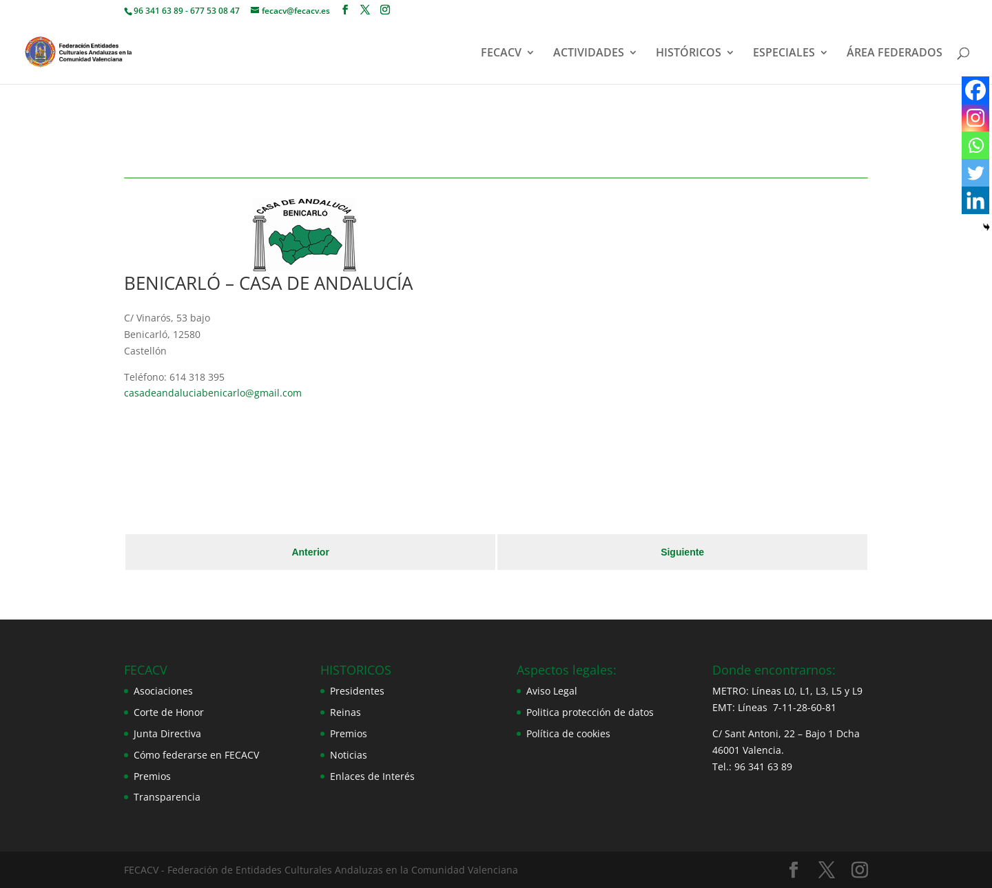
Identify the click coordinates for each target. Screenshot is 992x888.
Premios (152, 776)
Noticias (348, 754)
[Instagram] (975, 117)
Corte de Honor (169, 712)
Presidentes (357, 690)
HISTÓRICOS (688, 53)
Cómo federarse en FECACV (196, 754)
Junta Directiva (167, 733)
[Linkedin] (975, 200)
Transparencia (167, 796)
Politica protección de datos (590, 712)
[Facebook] (975, 90)
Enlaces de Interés (372, 776)
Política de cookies (568, 733)
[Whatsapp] (975, 145)
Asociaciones (163, 690)
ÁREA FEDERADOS (894, 53)
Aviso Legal (551, 690)
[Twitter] (975, 173)
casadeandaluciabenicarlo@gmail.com (213, 392)
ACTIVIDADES (588, 53)
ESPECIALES (784, 53)
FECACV (501, 53)
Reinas (345, 712)
